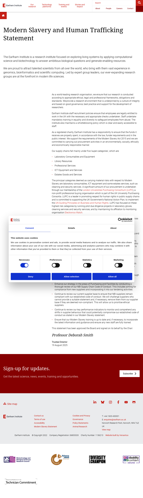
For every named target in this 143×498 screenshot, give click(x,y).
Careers (119, 8)
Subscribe (128, 373)
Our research (32, 5)
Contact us (39, 416)
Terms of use (39, 419)
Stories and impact (80, 5)
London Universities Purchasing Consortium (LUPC (108, 190)
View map (106, 430)
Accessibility (39, 423)
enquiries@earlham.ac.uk (115, 419)
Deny (30, 276)
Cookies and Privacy (81, 416)
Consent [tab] (29, 228)
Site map (12, 403)
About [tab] (113, 228)
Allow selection (71, 276)
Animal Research (80, 427)
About (97, 8)
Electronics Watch (73, 212)
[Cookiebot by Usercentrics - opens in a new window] (120, 220)
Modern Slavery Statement (45, 427)
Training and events (64, 5)
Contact (130, 8)
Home (3, 15)
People (108, 8)
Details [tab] (71, 228)
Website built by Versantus (116, 435)
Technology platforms (47, 5)
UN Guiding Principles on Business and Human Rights (82, 203)
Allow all (112, 276)
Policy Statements (80, 423)
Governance (78, 419)
